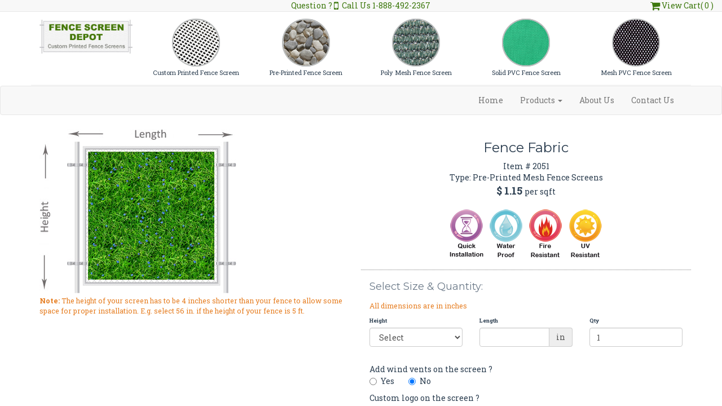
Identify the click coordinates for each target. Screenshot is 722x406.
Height (378, 320)
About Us (596, 100)
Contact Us (652, 100)
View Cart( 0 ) (682, 5)
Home (490, 100)
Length (488, 320)
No (419, 381)
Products (541, 100)
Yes (381, 381)
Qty (594, 320)
